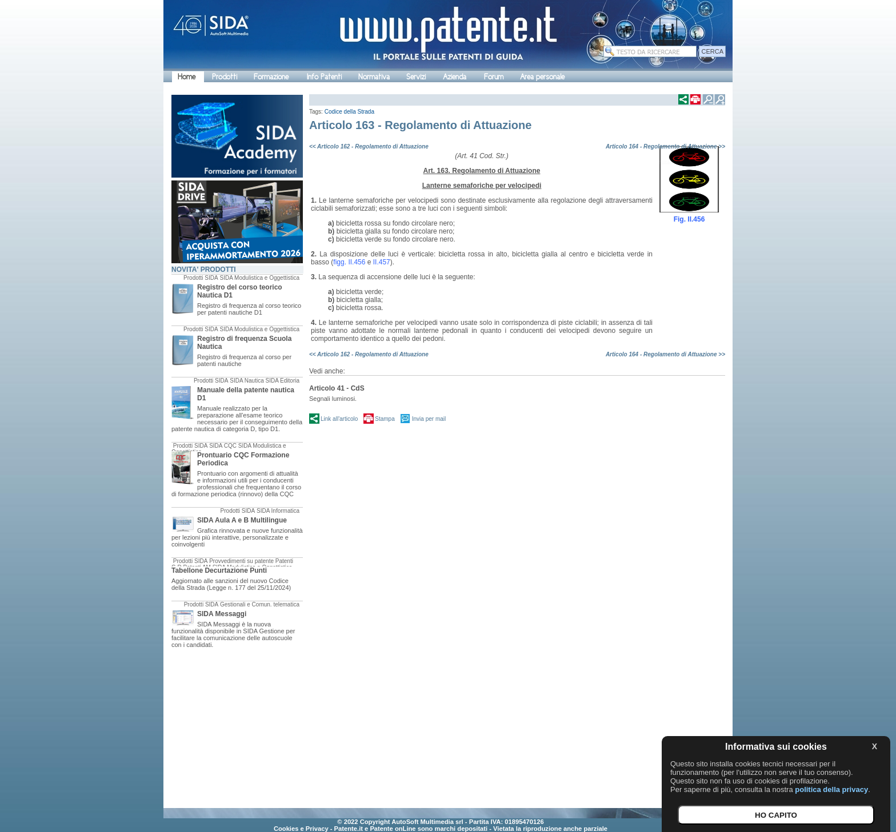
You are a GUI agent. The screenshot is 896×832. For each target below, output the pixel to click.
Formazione (271, 77)
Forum (493, 77)
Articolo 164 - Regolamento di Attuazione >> (665, 146)
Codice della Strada (349, 111)
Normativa (374, 77)
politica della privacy (831, 789)
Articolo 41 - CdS (337, 388)
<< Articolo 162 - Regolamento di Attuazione (369, 146)
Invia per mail (429, 419)
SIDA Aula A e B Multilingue (242, 520)
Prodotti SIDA (200, 278)
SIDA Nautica (246, 380)
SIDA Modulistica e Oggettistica (259, 278)
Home (186, 77)
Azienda (454, 77)
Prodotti (224, 77)
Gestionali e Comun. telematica (259, 604)
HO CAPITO (776, 815)
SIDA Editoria (282, 380)
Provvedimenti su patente (241, 561)
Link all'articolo (339, 419)
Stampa (384, 419)
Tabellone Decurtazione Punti (219, 570)
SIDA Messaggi (221, 614)
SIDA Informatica (278, 511)
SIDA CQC (223, 446)
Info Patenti (324, 77)
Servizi (416, 77)
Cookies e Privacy (301, 828)
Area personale (542, 77)
